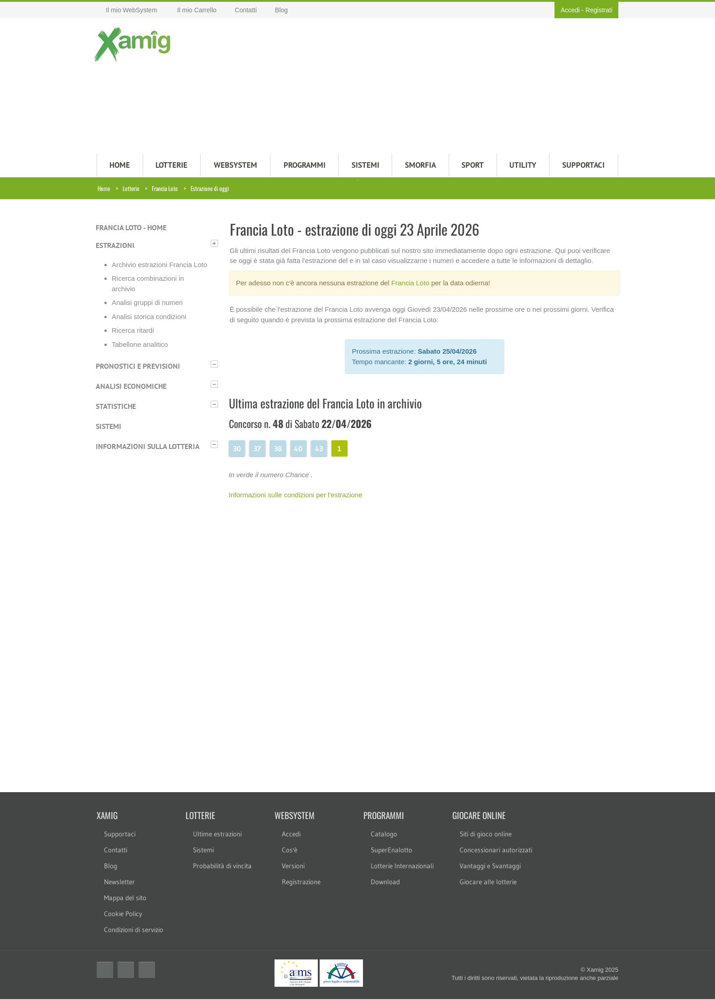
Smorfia (420, 165)
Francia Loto (165, 189)
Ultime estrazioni (217, 834)
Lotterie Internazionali (402, 866)
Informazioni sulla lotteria (148, 447)
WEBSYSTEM (235, 165)
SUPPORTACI (583, 165)
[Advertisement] (402, 87)
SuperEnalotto (391, 850)
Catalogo (384, 834)
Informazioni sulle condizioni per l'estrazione (296, 496)
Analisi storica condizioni (149, 317)
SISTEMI (365, 165)
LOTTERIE (171, 165)
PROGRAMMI (305, 165)
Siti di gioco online (486, 834)
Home (104, 189)
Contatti (115, 850)
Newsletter (119, 882)
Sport (472, 165)
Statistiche (116, 407)
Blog (110, 866)
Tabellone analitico (140, 345)
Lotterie (131, 189)
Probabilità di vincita (222, 866)
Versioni (293, 866)
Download (385, 882)
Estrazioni (115, 246)
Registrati (598, 10)
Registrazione (301, 882)
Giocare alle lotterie (488, 882)
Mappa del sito (125, 898)
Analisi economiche (131, 387)
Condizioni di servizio (133, 930)
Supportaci (119, 834)
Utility (522, 165)
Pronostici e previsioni (138, 366)
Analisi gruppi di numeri (147, 303)
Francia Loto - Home (131, 228)
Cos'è (289, 850)
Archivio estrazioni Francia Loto (159, 265)
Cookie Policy (123, 914)
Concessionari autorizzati (496, 850)
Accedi (570, 10)
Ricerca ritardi (133, 331)
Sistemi (108, 427)
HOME (119, 165)
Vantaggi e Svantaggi (490, 866)
